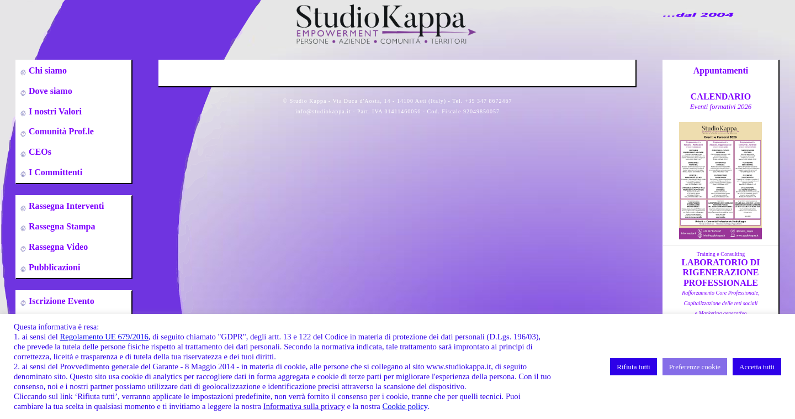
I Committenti (54, 172)
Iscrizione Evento (60, 301)
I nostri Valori (54, 111)
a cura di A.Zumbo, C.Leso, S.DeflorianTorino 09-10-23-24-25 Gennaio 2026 (720, 313)
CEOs (38, 151)
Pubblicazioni (53, 267)
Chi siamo (46, 70)
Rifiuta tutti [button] (633, 367)
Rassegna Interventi (65, 206)
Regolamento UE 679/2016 (104, 336)
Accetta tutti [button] (757, 367)
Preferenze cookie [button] (694, 367)
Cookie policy (404, 406)
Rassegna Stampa (60, 226)
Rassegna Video (57, 247)
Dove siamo (49, 91)
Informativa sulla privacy (304, 406)
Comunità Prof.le (60, 131)
